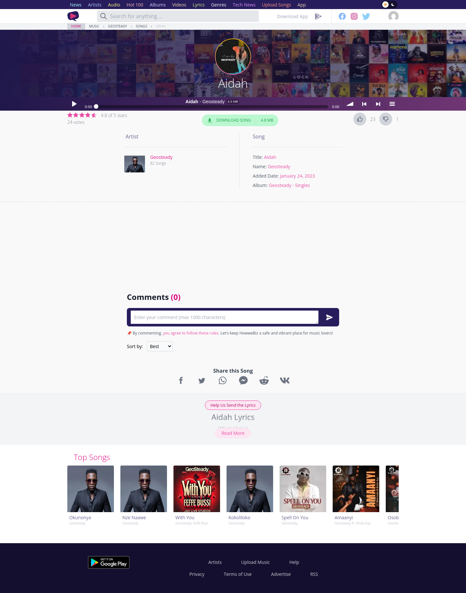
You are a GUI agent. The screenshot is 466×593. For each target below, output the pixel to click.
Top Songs (92, 457)
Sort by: (135, 346)
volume (350, 104)
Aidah (161, 26)
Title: (258, 157)
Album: (260, 185)
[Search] (103, 16)
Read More (232, 433)
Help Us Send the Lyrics (233, 405)
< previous (364, 104)
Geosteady (117, 26)
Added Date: (266, 176)
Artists (215, 562)
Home (76, 26)
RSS (314, 574)
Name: (260, 166)
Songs (141, 26)
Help (294, 562)
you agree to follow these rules (191, 333)
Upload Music (255, 562)
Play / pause (74, 104)
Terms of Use (238, 574)
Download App (292, 16)
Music (94, 26)
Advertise (281, 574)
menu (392, 104)
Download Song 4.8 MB (240, 120)
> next (378, 104)
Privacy (196, 574)
